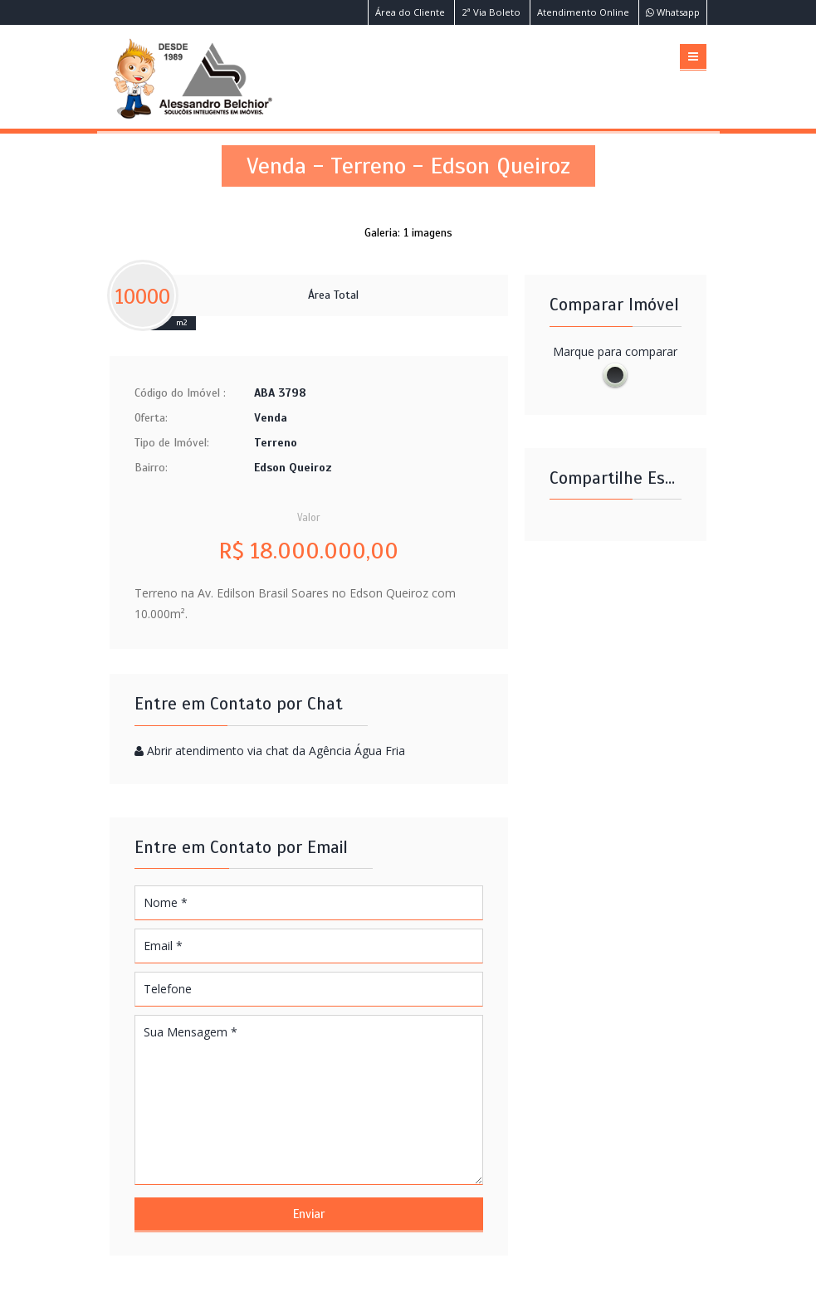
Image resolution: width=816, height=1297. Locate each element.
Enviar (309, 1214)
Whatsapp (673, 12)
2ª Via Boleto (491, 12)
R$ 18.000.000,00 (308, 551)
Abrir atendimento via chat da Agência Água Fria (276, 750)
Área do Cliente (410, 12)
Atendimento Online (583, 12)
